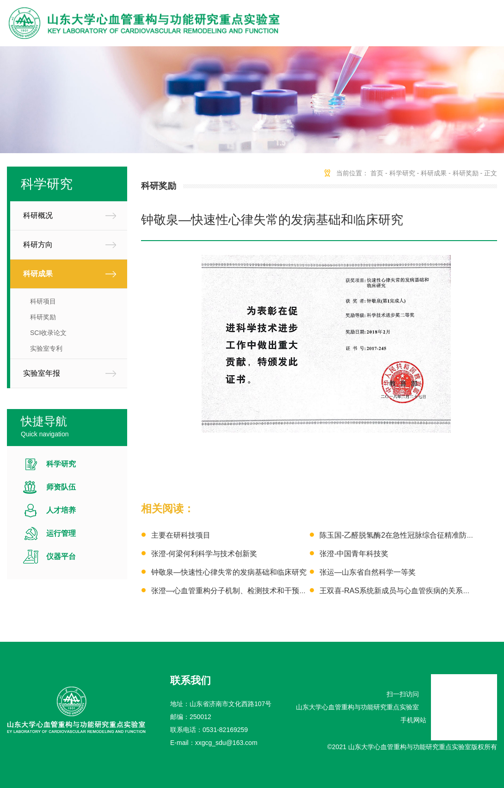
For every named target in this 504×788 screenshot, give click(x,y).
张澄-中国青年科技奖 (354, 554)
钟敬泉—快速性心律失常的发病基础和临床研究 (229, 572)
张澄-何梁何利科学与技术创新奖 (204, 554)
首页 (376, 173)
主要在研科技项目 (180, 535)
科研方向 (38, 244)
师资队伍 (61, 487)
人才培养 (61, 510)
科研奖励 (43, 317)
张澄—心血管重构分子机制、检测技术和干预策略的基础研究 (251, 591)
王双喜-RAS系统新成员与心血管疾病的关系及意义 (402, 591)
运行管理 (61, 533)
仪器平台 (61, 556)
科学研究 (61, 464)
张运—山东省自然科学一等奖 (368, 572)
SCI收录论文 (48, 332)
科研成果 (38, 274)
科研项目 (43, 301)
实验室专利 (46, 348)
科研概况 (38, 215)
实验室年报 (41, 373)
